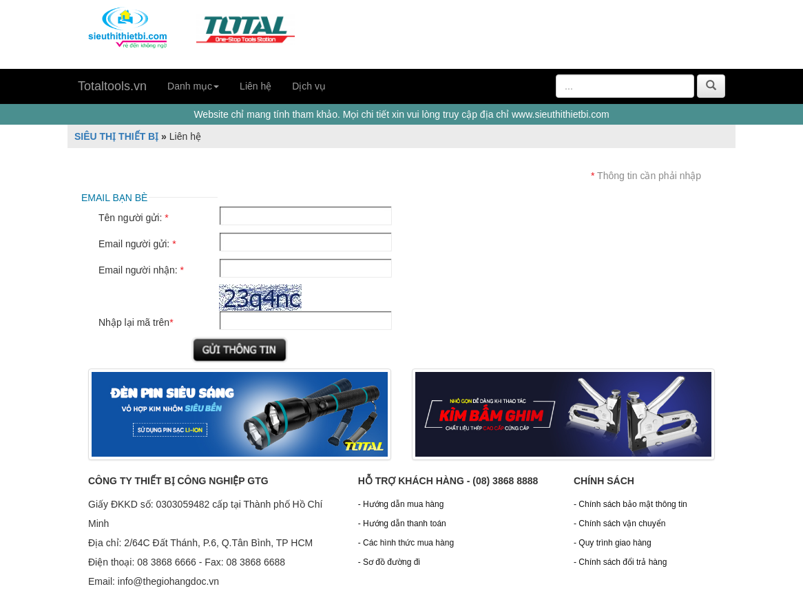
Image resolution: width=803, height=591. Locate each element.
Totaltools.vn (112, 86)
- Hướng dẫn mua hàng (401, 504)
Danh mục (193, 86)
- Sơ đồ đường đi (389, 562)
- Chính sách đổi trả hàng (620, 562)
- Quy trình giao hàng (612, 543)
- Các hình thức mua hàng (406, 543)
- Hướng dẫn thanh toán (402, 523)
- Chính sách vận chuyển (619, 523)
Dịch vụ (309, 86)
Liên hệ (255, 86)
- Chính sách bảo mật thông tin (630, 504)
